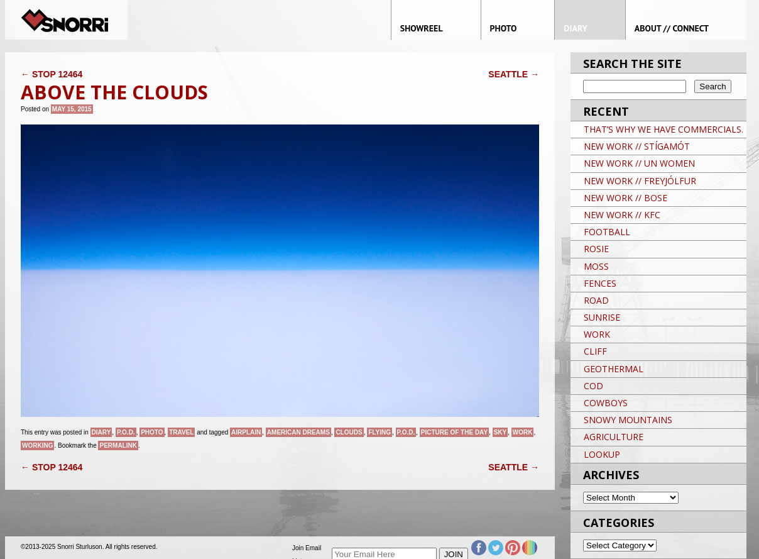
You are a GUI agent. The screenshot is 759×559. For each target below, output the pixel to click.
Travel (181, 432)
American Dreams (298, 432)
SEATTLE (513, 74)
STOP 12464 (51, 74)
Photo (152, 432)
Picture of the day (454, 432)
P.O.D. (126, 432)
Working (37, 445)
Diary (101, 432)
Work (523, 432)
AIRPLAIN (246, 432)
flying (379, 432)
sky (500, 432)
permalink (117, 445)
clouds (349, 432)
